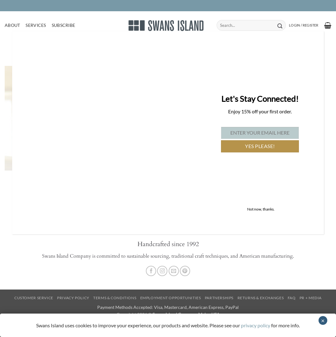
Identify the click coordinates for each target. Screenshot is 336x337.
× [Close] (323, 320)
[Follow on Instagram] (162, 271)
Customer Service (33, 297)
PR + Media (311, 297)
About (12, 25)
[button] (303, 25)
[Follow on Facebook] (151, 271)
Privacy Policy (73, 297)
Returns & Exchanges (261, 297)
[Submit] (280, 25)
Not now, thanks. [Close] (261, 209)
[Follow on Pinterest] (185, 271)
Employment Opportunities (170, 297)
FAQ (292, 297)
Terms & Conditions (114, 297)
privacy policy (255, 325)
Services (36, 25)
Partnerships (219, 297)
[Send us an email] (174, 271)
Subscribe (63, 25)
